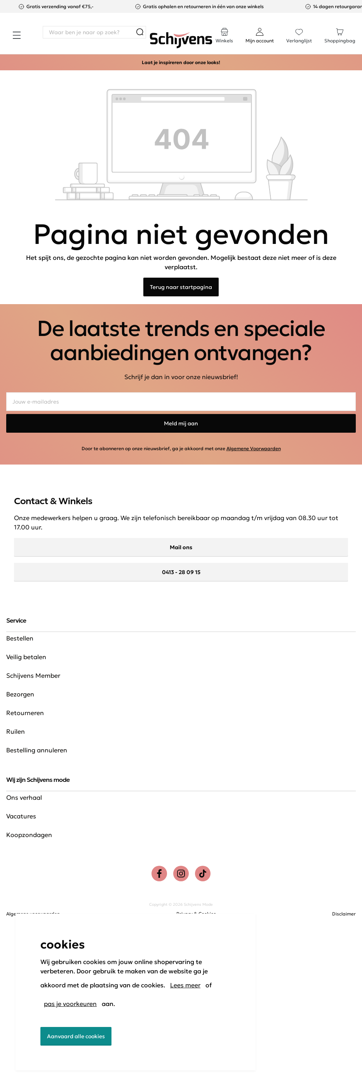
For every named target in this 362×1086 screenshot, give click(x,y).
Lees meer (185, 985)
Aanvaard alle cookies (76, 1036)
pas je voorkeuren (70, 1004)
